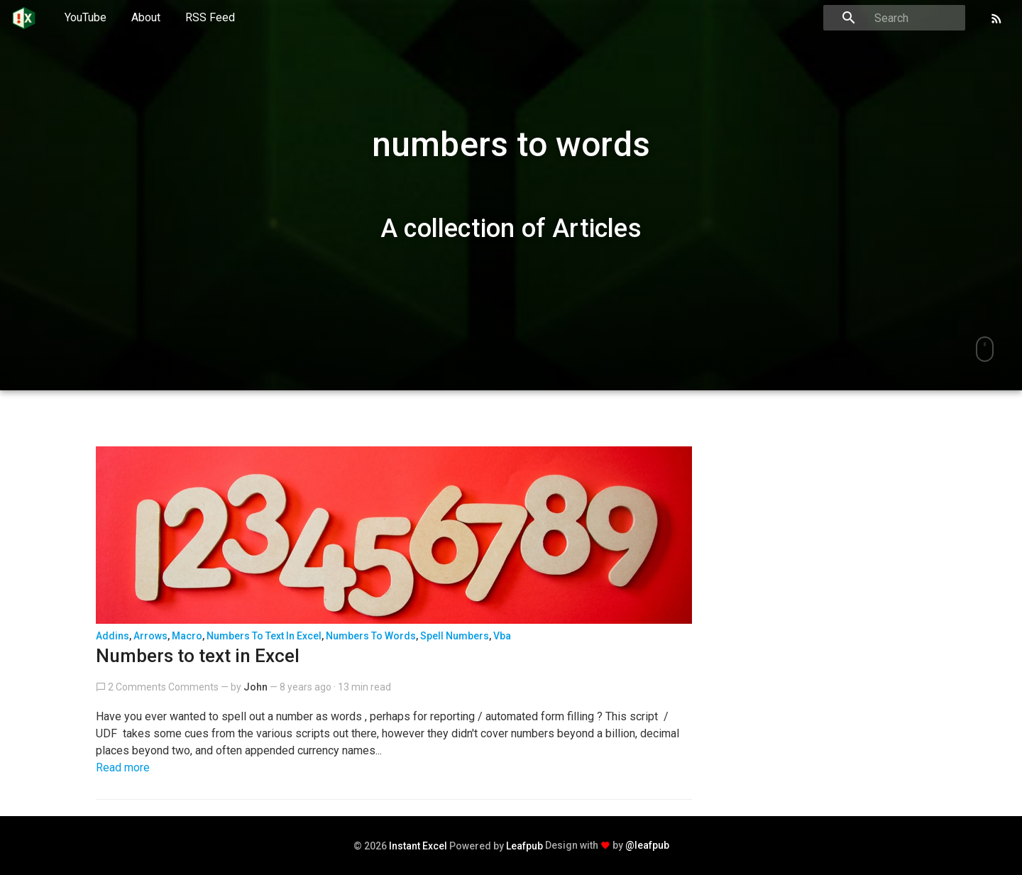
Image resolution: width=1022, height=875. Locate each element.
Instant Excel (418, 846)
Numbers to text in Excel (198, 655)
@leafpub (647, 845)
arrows (150, 636)
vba (502, 636)
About (145, 17)
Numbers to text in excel (264, 636)
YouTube (85, 17)
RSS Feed (210, 17)
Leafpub (524, 846)
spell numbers (454, 636)
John (255, 687)
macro (187, 636)
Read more (123, 767)
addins (112, 636)
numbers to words (371, 636)
